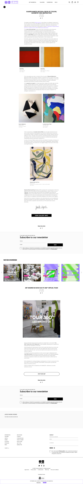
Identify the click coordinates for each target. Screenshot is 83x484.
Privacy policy (33, 469)
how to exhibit (20, 439)
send (55, 245)
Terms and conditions (55, 469)
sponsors (7, 443)
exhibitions (50, 2)
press (6, 444)
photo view (19, 441)
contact (19, 436)
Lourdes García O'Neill (33, 27)
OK (44, 482)
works (6, 439)
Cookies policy (40, 469)
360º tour (19, 443)
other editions (20, 438)
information (7, 434)
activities (7, 441)
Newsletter (19, 444)
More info (39, 482)
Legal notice (26, 469)
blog (56, 2)
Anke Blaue (49, 26)
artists (6, 438)
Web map (47, 469)
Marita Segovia (38, 22)
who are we (19, 434)
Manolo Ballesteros (44, 27)
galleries (42, 2)
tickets (7, 448)
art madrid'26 (32, 2)
